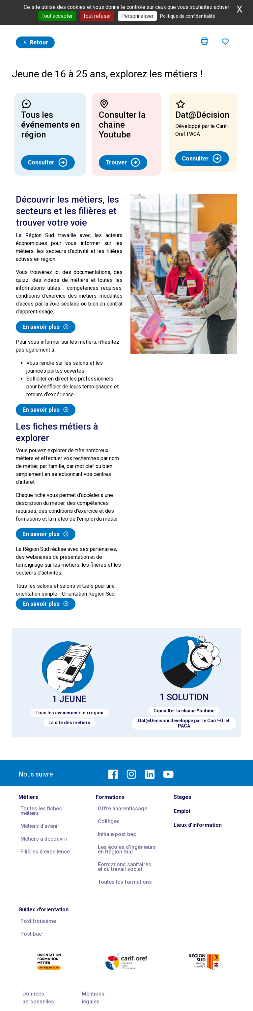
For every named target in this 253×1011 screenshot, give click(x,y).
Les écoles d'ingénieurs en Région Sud (127, 849)
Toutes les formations (125, 882)
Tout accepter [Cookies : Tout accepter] (57, 16)
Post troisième (38, 921)
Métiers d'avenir (39, 826)
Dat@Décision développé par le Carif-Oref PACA (184, 723)
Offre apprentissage (122, 808)
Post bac (31, 934)
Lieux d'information (198, 825)
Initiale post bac (117, 834)
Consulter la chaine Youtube (184, 710)
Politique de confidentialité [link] (187, 16)
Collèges (109, 821)
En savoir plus (45, 327)
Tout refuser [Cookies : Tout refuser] (97, 16)
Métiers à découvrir (44, 839)
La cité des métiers (69, 722)
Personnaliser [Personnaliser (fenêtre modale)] (137, 16)
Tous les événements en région (69, 712)
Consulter (48, 162)
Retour (35, 42)
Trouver (123, 162)
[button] (204, 41)
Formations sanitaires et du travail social (124, 866)
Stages (182, 797)
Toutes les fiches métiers (41, 810)
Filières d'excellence (45, 852)
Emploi (182, 811)
